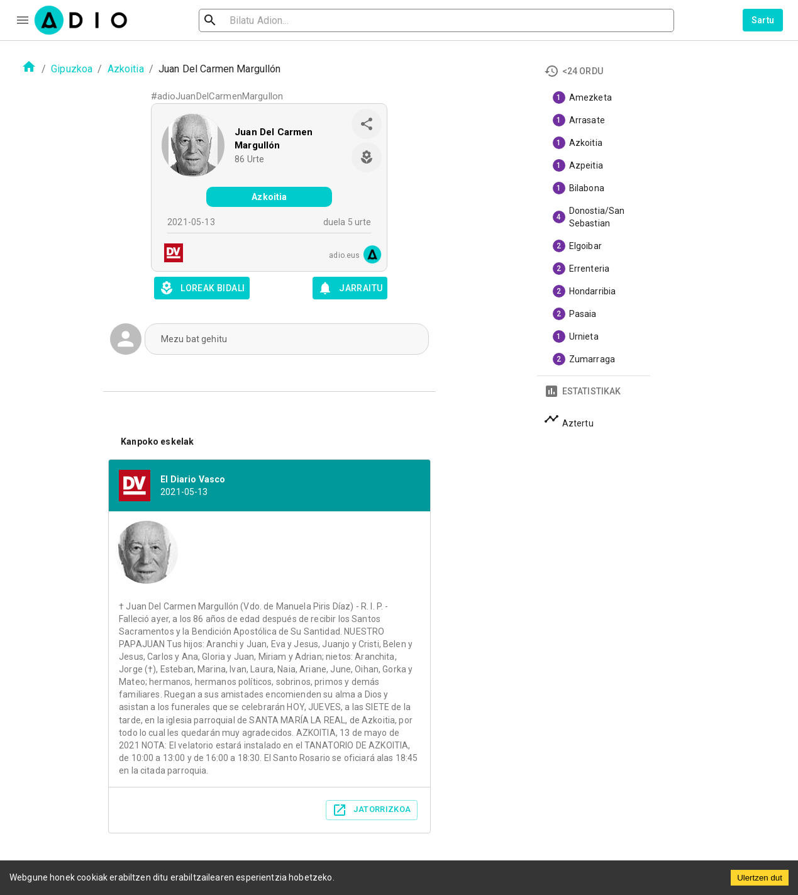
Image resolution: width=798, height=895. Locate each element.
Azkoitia (126, 69)
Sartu (763, 20)
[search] (250, 20)
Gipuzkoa (71, 69)
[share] (367, 124)
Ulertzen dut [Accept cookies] (759, 877)
